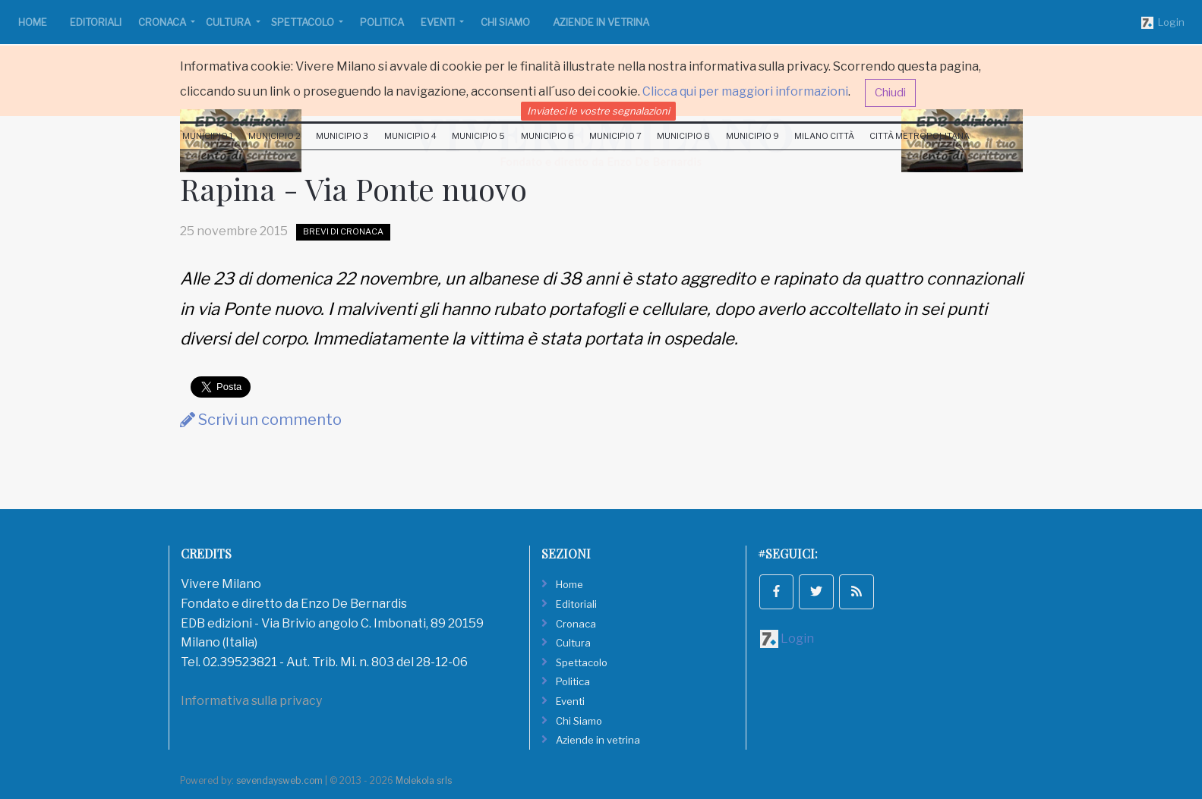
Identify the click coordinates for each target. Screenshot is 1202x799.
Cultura (229, 22)
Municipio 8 (683, 136)
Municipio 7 (615, 136)
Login (1163, 23)
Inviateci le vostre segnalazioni (598, 111)
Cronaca (163, 22)
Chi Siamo (505, 22)
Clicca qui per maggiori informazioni (745, 91)
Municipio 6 (547, 136)
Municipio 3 (342, 136)
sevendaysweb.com (279, 780)
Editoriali (95, 22)
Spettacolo (303, 22)
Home (32, 22)
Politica (382, 22)
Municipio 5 (478, 136)
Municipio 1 (207, 136)
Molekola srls (424, 780)
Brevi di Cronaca (343, 231)
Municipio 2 (274, 136)
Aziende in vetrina (601, 22)
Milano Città (824, 136)
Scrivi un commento (261, 420)
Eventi (439, 22)
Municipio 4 (410, 136)
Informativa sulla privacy (251, 701)
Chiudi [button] (890, 92)
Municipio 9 (752, 136)
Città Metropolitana (919, 136)
